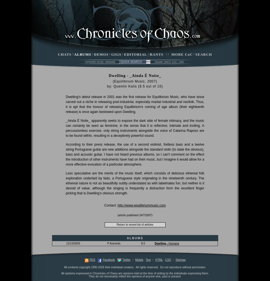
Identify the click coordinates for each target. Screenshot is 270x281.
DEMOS (101, 54)
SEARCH (204, 54)
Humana (167, 243)
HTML (159, 259)
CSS (168, 259)
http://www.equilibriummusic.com (141, 205)
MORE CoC (182, 54)
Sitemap (181, 259)
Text (148, 259)
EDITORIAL (135, 54)
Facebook (109, 259)
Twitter (126, 259)
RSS (92, 259)
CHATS (64, 54)
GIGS (116, 54)
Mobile (139, 259)
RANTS (156, 54)
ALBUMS (82, 54)
